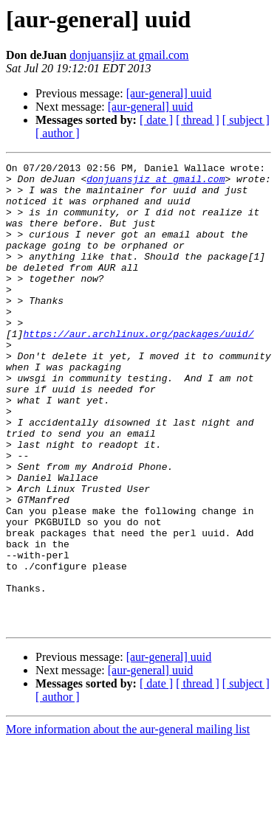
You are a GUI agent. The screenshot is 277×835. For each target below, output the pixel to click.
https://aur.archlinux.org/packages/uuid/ (138, 368)
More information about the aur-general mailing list (128, 822)
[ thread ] (197, 120)
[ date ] (156, 120)
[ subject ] (246, 120)
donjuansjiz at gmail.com (128, 55)
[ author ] (57, 133)
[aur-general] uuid (169, 93)
